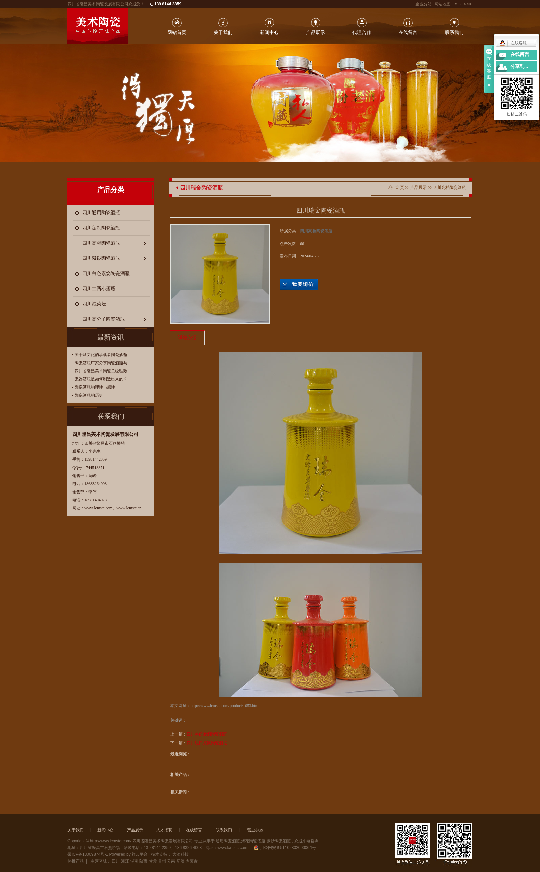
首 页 (399, 187)
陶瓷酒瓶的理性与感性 (95, 387)
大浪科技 (180, 854)
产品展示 (315, 32)
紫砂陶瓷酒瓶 (279, 841)
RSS (457, 4)
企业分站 (423, 4)
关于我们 (223, 32)
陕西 (143, 861)
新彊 (181, 861)
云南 (171, 861)
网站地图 (443, 4)
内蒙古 (192, 861)
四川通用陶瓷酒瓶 (101, 212)
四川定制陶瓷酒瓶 (101, 227)
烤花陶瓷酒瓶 (253, 841)
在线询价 (299, 284)
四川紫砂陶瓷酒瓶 (101, 258)
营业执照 (255, 830)
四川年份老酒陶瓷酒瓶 (207, 734)
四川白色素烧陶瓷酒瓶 (106, 273)
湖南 (134, 861)
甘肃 (153, 861)
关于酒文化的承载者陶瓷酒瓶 (101, 354)
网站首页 (176, 32)
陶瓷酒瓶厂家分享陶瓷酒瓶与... (102, 362)
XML (468, 4)
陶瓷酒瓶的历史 (89, 395)
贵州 (162, 861)
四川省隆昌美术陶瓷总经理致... (102, 371)
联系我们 (454, 32)
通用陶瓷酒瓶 (228, 841)
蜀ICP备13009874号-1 (88, 854)
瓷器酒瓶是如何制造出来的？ (101, 379)
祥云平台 (140, 854)
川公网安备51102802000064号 (285, 847)
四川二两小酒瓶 (98, 288)
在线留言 (408, 32)
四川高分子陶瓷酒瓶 (103, 319)
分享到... (519, 66)
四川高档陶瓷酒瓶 (101, 243)
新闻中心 (269, 32)
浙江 (125, 861)
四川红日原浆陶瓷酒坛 (207, 743)
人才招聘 (164, 830)
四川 (116, 861)
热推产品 (76, 861)
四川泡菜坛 (94, 303)
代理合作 (361, 32)
